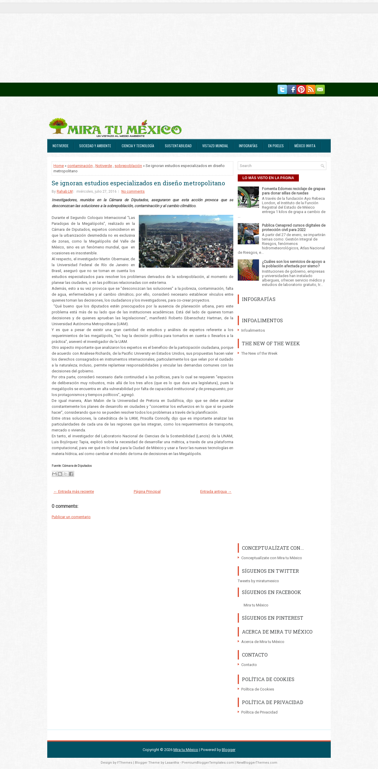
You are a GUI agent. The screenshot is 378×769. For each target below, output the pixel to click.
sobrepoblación (128, 165)
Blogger (228, 749)
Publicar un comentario (71, 517)
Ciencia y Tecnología (138, 145)
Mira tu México (256, 605)
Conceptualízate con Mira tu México (271, 558)
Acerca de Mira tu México (262, 641)
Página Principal (147, 491)
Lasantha (172, 763)
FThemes (124, 763)
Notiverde (61, 145)
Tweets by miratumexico (258, 581)
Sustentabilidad (178, 145)
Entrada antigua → (216, 491)
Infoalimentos (253, 330)
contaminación (80, 165)
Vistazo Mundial (215, 145)
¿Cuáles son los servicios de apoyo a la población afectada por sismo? (293, 263)
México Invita (304, 145)
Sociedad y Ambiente (95, 145)
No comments (133, 191)
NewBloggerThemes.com (257, 763)
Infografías (248, 145)
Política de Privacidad (259, 712)
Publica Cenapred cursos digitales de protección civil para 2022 (293, 227)
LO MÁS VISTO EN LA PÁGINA (268, 178)
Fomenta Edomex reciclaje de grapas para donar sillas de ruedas (293, 190)
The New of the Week (259, 353)
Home (58, 165)
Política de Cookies (257, 689)
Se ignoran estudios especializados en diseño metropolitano (138, 183)
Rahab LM (65, 191)
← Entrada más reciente (73, 491)
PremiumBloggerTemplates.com (208, 763)
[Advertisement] (177, 41)
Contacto (249, 664)
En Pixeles (276, 145)
